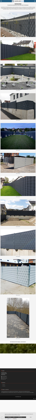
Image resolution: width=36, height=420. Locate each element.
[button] (18, 26)
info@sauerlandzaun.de (4, 378)
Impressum (4, 384)
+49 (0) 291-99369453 (4, 376)
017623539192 (4, 377)
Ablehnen (9, 417)
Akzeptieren (20, 417)
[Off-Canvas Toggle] (34, 1)
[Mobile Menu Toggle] (1, 1)
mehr (31, 417)
